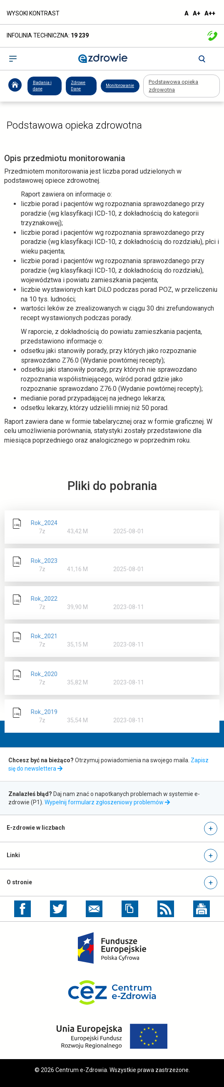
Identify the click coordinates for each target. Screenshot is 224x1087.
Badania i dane (42, 85)
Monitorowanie (120, 85)
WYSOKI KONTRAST (33, 13)
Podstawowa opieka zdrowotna (173, 86)
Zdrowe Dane (78, 85)
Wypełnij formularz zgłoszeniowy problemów (108, 802)
